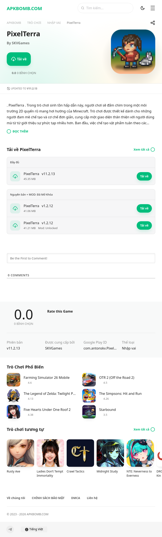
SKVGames (53, 348)
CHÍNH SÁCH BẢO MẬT (48, 498)
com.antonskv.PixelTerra (100, 348)
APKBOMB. (24, 8)
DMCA (75, 498)
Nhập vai (129, 348)
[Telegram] (10, 529)
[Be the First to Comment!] (81, 258)
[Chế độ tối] (143, 8)
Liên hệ (92, 498)
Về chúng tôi (16, 498)
